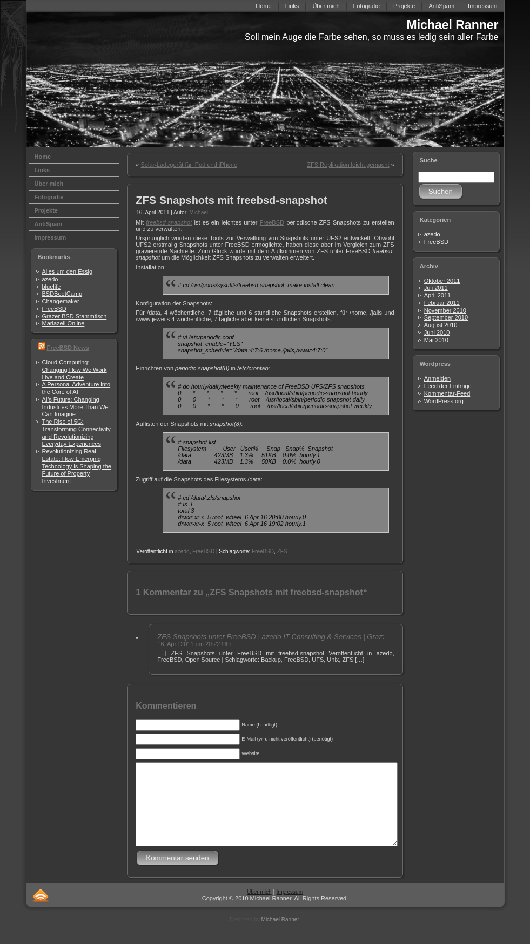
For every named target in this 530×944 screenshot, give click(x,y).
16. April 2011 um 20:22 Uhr (194, 644)
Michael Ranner (453, 25)
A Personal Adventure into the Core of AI (76, 388)
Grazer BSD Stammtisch (74, 316)
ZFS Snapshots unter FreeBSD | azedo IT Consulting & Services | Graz (270, 637)
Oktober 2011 (442, 280)
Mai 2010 (436, 340)
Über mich (259, 908)
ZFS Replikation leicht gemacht (348, 164)
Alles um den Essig (67, 271)
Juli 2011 (436, 287)
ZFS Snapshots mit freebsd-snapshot (231, 200)
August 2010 (441, 325)
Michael (199, 212)
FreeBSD (54, 308)
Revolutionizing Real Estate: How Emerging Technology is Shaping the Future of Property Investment (76, 466)
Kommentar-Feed (447, 393)
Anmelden (437, 378)
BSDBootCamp (62, 293)
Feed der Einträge (448, 386)
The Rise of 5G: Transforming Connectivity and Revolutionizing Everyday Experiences (76, 432)
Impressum (290, 908)
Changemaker (60, 301)
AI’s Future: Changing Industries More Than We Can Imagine (75, 407)
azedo (50, 279)
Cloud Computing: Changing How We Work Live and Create (74, 370)
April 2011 (437, 295)
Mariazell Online (63, 323)
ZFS (282, 551)
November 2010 (445, 310)
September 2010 (446, 317)
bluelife (51, 286)
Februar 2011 (442, 303)
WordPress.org (444, 401)
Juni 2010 (437, 332)
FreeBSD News (68, 347)
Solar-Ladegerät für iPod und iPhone (188, 164)
